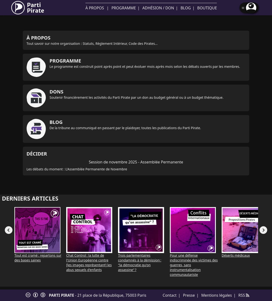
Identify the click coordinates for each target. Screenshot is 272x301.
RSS (243, 295)
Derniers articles (30, 198)
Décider (37, 153)
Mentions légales (216, 295)
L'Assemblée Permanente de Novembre (96, 169)
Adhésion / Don (158, 8)
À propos (94, 8)
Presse (189, 295)
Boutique (207, 8)
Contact (170, 295)
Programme (124, 8)
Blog (186, 8)
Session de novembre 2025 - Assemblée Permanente (136, 162)
